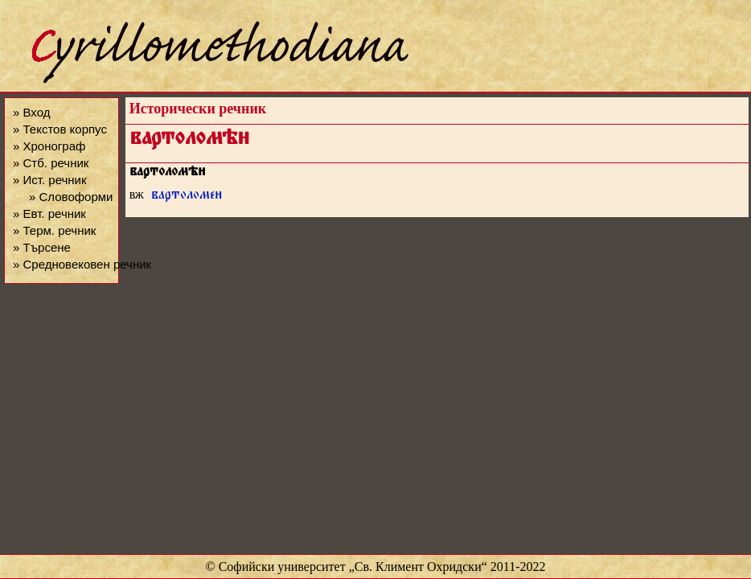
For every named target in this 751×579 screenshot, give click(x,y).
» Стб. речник (50, 163)
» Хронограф (49, 146)
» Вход (31, 112)
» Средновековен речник (82, 264)
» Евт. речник (49, 213)
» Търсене (42, 247)
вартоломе (187, 196)
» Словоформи (71, 196)
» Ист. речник (50, 180)
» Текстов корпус (60, 129)
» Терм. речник (54, 230)
